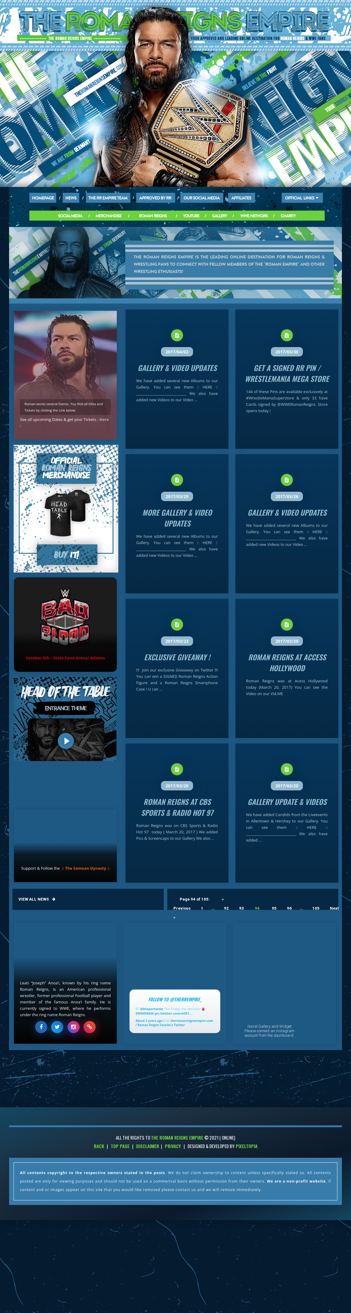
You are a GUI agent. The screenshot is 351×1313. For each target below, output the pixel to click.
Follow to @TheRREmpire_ (175, 999)
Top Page (120, 1146)
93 (241, 908)
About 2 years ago (149, 1021)
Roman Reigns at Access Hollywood (287, 662)
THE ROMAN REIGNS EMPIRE (177, 1137)
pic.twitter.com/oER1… (173, 1013)
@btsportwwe (151, 1008)
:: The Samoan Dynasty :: (85, 868)
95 (274, 908)
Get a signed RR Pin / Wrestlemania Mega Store (287, 373)
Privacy (173, 1146)
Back (99, 1146)
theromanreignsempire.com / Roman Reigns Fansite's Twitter (174, 1023)
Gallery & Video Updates (177, 367)
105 (316, 908)
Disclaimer (147, 1146)
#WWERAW (145, 1013)
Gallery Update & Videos (287, 801)
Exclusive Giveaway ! (177, 657)
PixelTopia (247, 1146)
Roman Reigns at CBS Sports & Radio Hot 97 (177, 807)
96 (289, 908)
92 (226, 908)
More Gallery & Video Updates (177, 518)
